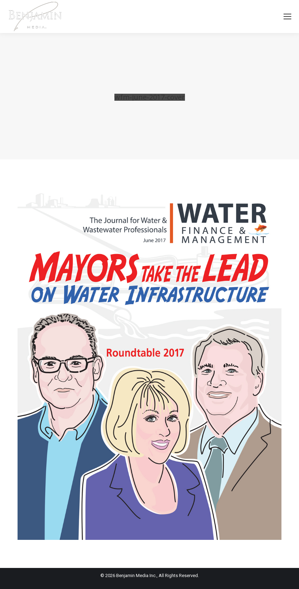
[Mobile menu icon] (287, 16)
